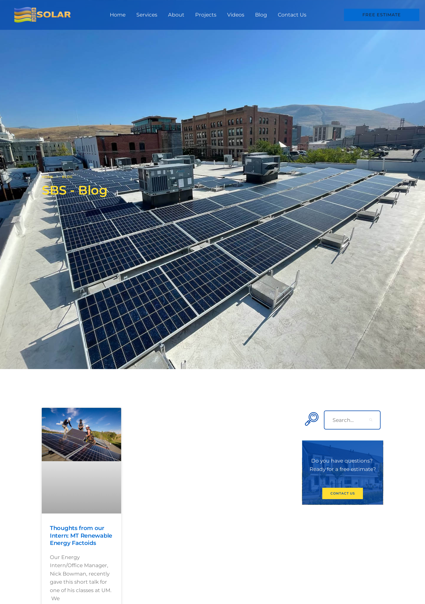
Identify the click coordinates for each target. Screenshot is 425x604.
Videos (235, 15)
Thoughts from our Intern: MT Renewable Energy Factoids (81, 535)
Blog (261, 15)
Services (146, 15)
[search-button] (371, 420)
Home (117, 15)
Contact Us (292, 15)
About (176, 15)
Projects (205, 15)
